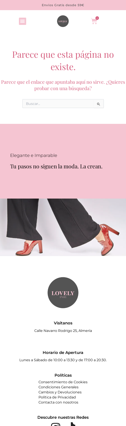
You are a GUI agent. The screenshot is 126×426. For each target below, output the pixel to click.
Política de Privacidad (57, 397)
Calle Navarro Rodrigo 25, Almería (63, 331)
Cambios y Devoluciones (60, 392)
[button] (22, 21)
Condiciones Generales (58, 387)
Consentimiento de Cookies (63, 382)
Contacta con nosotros (58, 402)
